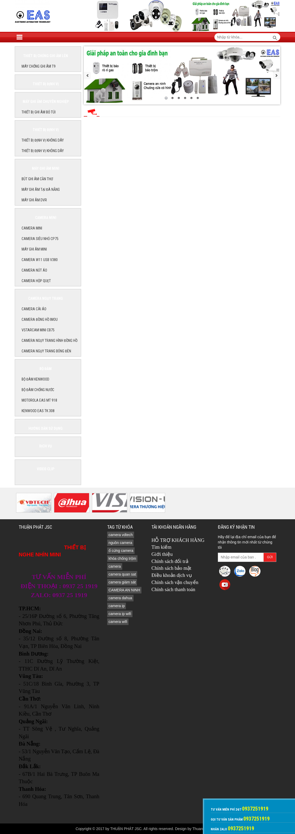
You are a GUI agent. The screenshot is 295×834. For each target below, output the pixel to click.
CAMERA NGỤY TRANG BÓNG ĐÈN (46, 351)
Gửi (270, 557)
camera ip (117, 606)
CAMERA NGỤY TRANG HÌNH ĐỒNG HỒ (49, 340)
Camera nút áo (34, 270)
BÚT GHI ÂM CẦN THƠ (37, 179)
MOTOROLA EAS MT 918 (39, 400)
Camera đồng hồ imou (40, 319)
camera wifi (118, 622)
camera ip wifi (120, 614)
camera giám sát (122, 582)
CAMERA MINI (32, 228)
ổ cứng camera (121, 550)
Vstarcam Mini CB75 (38, 330)
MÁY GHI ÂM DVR (34, 200)
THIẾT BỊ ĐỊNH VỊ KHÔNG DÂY (43, 140)
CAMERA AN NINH (124, 590)
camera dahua (120, 598)
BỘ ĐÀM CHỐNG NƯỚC (38, 390)
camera (115, 566)
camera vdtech (121, 535)
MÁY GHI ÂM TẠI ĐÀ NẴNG (41, 189)
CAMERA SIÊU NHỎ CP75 (40, 239)
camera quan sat (122, 574)
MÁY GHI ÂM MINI (34, 249)
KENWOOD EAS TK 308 (38, 411)
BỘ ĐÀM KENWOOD (35, 379)
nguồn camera (120, 543)
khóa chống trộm (122, 558)
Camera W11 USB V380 (40, 260)
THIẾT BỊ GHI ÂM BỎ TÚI (39, 112)
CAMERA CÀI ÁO (34, 309)
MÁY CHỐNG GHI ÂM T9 (39, 66)
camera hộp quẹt (36, 281)
